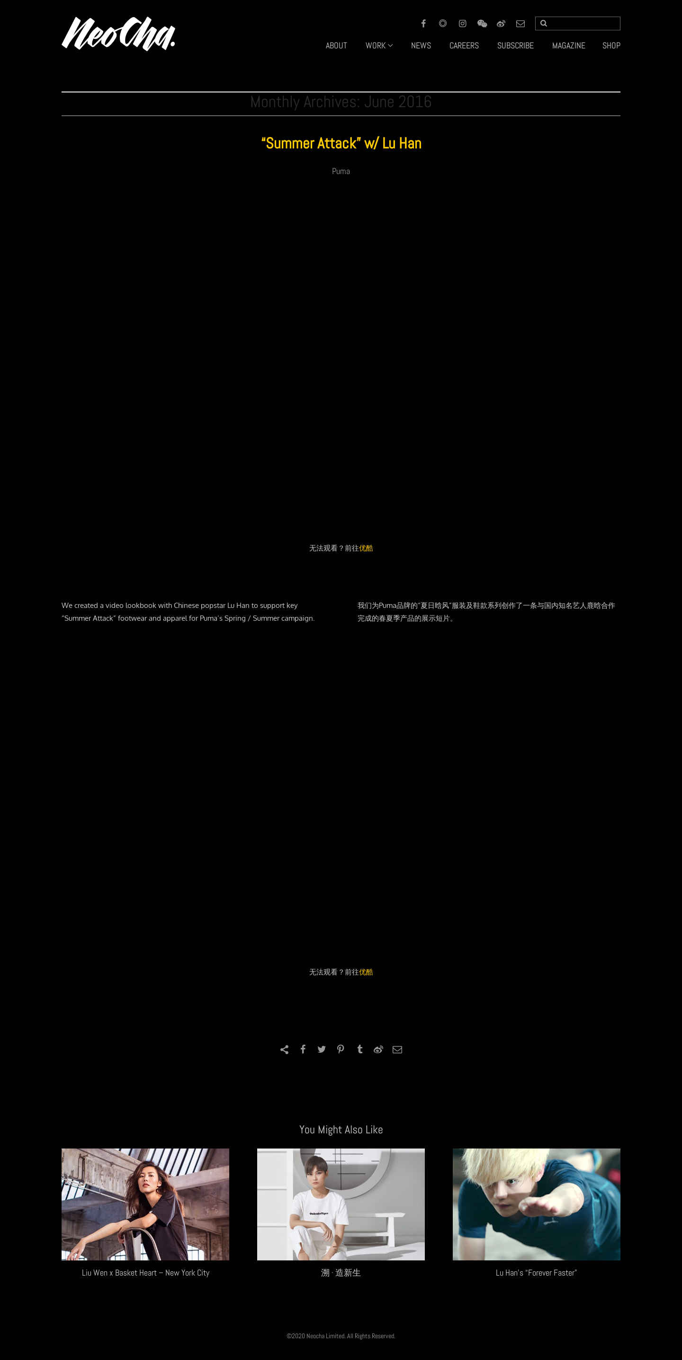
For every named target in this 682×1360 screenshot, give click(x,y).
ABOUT (336, 45)
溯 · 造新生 (341, 1272)
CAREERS (464, 45)
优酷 (366, 547)
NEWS (421, 45)
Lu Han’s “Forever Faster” (536, 1272)
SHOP (611, 45)
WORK (376, 45)
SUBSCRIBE (515, 45)
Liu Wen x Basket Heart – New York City (145, 1272)
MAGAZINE (568, 45)
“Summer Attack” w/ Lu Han (341, 143)
